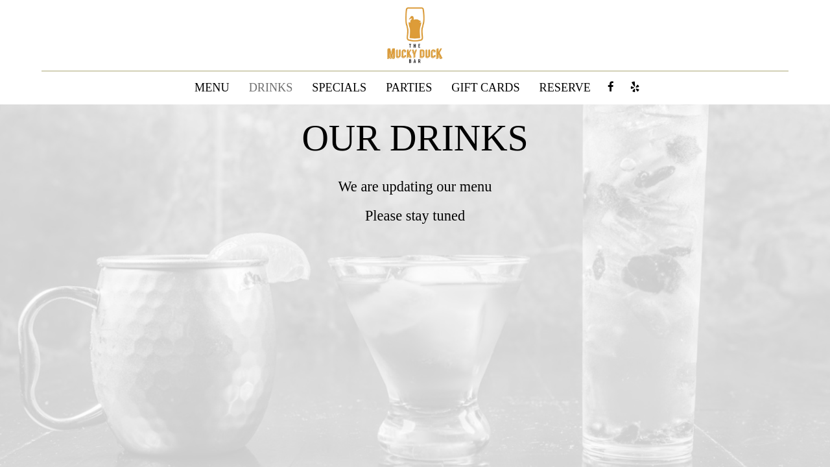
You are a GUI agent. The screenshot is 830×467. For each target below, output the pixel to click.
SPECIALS (339, 87)
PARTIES (409, 87)
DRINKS (271, 87)
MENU (212, 87)
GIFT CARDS (485, 87)
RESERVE (565, 87)
